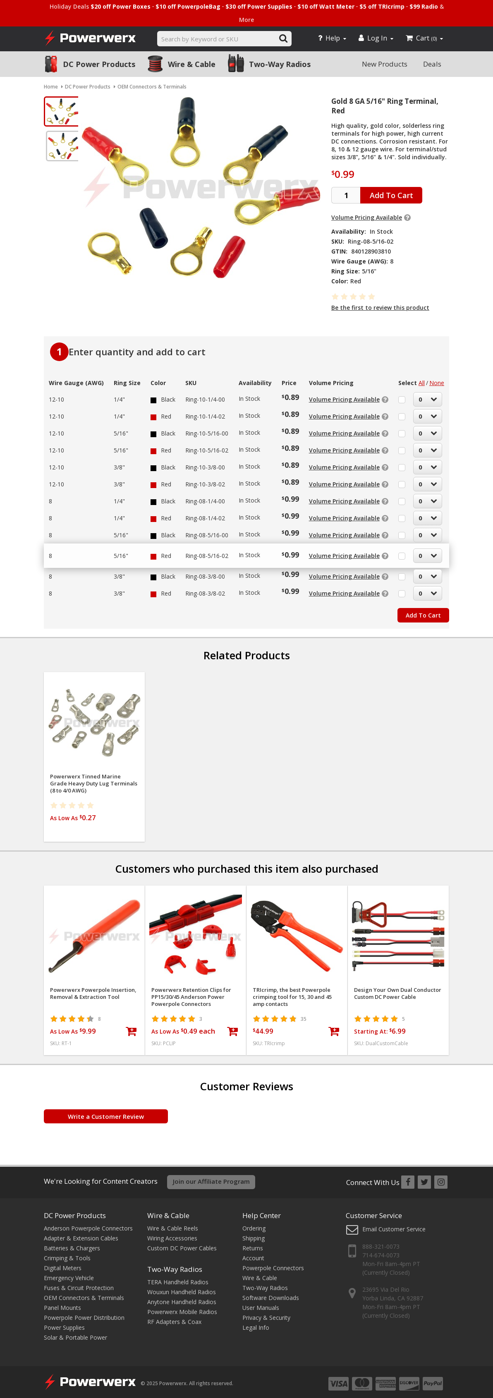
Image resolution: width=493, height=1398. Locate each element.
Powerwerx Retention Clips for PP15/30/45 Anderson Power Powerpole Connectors (191, 992)
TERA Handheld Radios (177, 1277)
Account (253, 1253)
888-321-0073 (381, 1242)
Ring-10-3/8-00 (205, 463)
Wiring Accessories (172, 1233)
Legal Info (255, 1322)
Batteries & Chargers (72, 1243)
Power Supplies (64, 1322)
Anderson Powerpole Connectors (88, 1223)
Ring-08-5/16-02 (206, 551)
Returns (252, 1243)
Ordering (254, 1223)
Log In (376, 38)
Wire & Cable (191, 64)
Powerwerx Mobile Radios (182, 1307)
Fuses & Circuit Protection (79, 1283)
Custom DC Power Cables (182, 1243)
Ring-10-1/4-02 (205, 412)
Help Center (261, 1210)
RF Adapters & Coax (174, 1317)
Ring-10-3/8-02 (205, 480)
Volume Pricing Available (366, 217)
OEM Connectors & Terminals (84, 1293)
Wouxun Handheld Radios (181, 1287)
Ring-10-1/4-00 (205, 395)
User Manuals (260, 1303)
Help (332, 38)
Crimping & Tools (67, 1253)
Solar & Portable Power (75, 1332)
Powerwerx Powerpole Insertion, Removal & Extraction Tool (93, 989)
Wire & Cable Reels (172, 1223)
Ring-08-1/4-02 (205, 514)
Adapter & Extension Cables (81, 1233)
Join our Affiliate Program (211, 1177)
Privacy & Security (266, 1313)
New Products (384, 64)
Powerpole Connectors (273, 1263)
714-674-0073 (381, 1250)
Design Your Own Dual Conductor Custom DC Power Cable (397, 989)
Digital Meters (62, 1263)
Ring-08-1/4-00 (205, 497)
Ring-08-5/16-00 (206, 531)
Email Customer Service (394, 1224)
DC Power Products (99, 64)
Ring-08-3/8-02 (205, 589)
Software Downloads (270, 1293)
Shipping (253, 1233)
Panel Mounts (62, 1303)
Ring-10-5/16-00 (206, 429)
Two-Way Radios (280, 64)
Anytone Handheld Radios (181, 1297)
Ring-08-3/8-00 (205, 572)
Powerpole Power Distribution (84, 1313)
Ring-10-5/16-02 (206, 446)
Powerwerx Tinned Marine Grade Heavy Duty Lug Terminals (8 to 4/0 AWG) (93, 779)
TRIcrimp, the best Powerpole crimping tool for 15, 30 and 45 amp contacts (292, 992)
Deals (432, 64)
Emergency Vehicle (69, 1273)
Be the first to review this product (380, 307)
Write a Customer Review (106, 1112)
